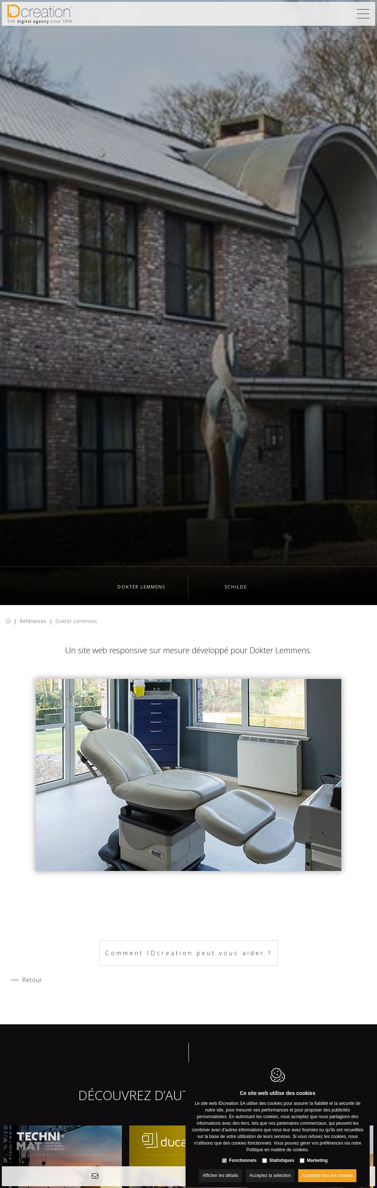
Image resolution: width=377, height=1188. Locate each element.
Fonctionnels (243, 1153)
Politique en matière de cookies (277, 1142)
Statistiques (281, 1153)
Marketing (317, 1153)
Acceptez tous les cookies (327, 1168)
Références (33, 621)
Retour (32, 980)
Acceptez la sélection (270, 1168)
